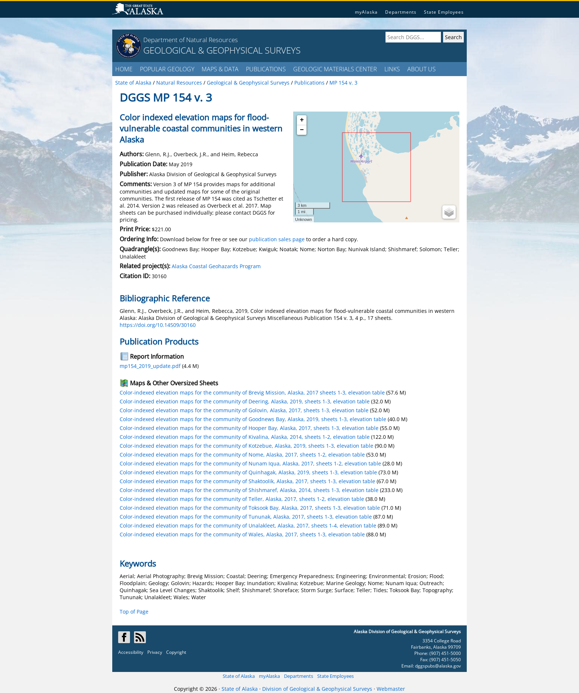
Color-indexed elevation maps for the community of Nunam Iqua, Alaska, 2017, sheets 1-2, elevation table (250, 463)
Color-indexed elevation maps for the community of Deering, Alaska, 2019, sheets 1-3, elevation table (245, 401)
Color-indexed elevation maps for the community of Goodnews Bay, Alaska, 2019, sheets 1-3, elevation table (253, 419)
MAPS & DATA (220, 69)
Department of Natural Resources (190, 39)
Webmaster (391, 688)
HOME (124, 69)
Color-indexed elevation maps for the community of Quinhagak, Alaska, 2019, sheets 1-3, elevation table (248, 472)
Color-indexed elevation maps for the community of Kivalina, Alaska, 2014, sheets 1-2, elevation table (245, 436)
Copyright (176, 652)
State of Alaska (239, 676)
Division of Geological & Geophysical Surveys (317, 688)
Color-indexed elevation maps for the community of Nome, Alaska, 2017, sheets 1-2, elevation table (242, 454)
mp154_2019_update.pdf (150, 365)
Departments (401, 12)
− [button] (302, 130)
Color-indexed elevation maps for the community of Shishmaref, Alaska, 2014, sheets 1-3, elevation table (249, 490)
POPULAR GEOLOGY (167, 69)
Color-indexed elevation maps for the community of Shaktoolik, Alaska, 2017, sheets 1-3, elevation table (247, 481)
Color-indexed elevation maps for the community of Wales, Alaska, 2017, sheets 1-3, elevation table (242, 534)
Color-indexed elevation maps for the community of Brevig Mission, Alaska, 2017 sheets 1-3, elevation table (252, 392)
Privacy (154, 652)
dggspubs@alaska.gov (438, 666)
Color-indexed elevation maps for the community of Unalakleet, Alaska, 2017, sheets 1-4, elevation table (248, 525)
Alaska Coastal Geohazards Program (216, 266)
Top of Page (134, 611)
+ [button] (302, 120)
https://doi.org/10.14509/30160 (158, 324)
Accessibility (130, 652)
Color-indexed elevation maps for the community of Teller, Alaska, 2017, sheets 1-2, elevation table (242, 498)
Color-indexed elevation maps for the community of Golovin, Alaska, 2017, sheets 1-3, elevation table (244, 410)
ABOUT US (421, 69)
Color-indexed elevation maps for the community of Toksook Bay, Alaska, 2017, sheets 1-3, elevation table (250, 507)
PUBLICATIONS (266, 69)
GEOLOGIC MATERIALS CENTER (335, 69)
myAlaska (366, 12)
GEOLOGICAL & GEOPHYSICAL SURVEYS (222, 50)
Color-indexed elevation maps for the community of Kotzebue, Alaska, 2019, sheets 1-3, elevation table (246, 445)
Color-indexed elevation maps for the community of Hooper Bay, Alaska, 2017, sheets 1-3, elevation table (249, 427)
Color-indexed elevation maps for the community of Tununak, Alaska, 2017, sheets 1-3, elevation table (246, 516)
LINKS (392, 69)
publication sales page (277, 239)
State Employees (444, 12)
